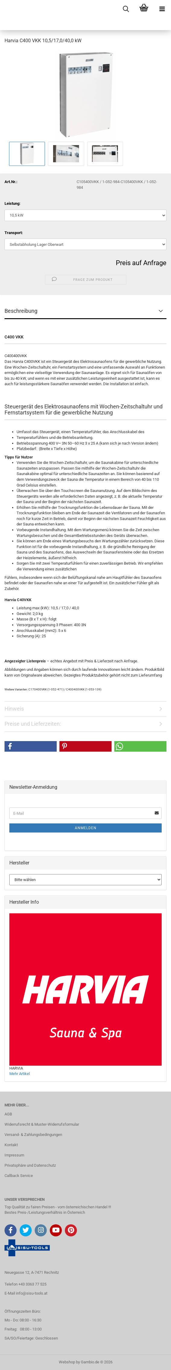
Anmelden (86, 828)
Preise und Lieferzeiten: (33, 724)
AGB (8, 1114)
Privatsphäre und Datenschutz (30, 1165)
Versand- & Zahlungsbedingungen (33, 1134)
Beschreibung (21, 311)
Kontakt (11, 1145)
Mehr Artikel (19, 1073)
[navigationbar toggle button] (162, 9)
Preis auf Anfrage (141, 263)
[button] (31, 746)
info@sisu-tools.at (31, 1293)
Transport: (14, 232)
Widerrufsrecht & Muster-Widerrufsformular (42, 1124)
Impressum (14, 1155)
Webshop (67, 1362)
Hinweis (14, 709)
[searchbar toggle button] (126, 9)
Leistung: (13, 203)
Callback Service (19, 1175)
